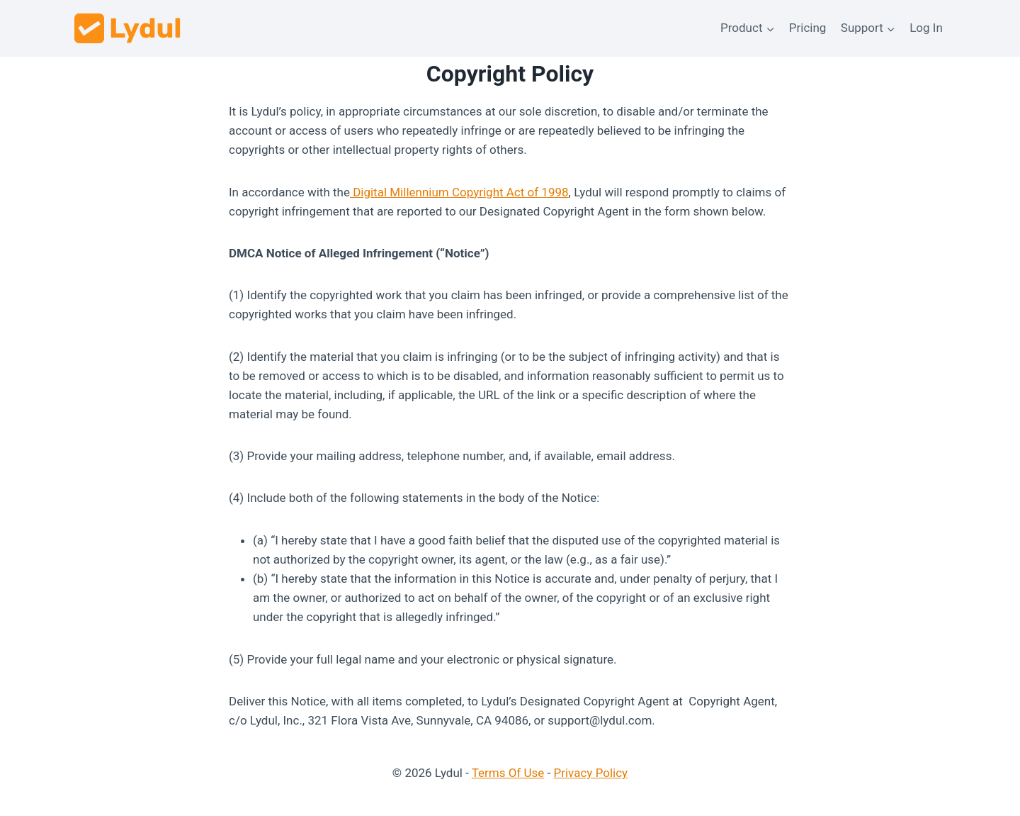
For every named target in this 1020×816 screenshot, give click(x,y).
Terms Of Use (508, 773)
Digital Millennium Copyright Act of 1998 (459, 192)
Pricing (808, 28)
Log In (926, 28)
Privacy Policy (591, 773)
